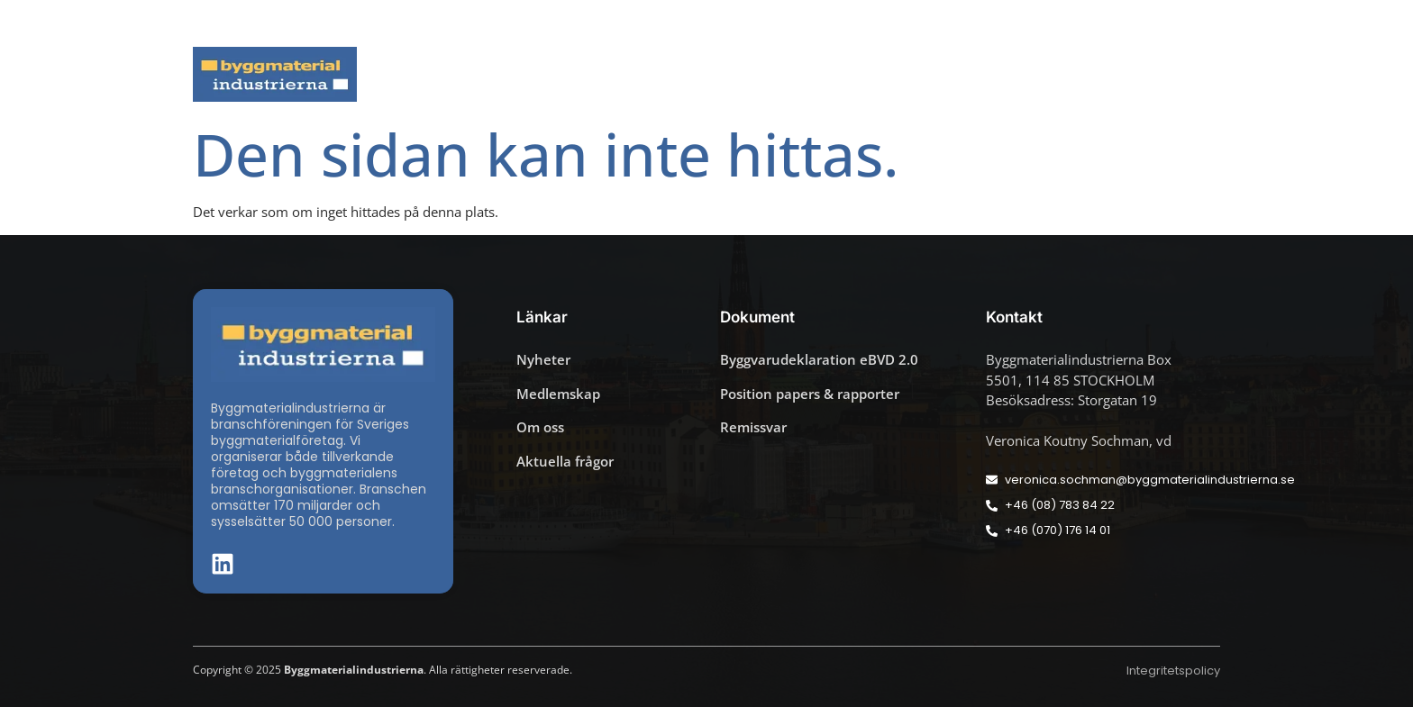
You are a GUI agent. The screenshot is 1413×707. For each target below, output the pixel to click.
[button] (1214, 23)
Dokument (920, 74)
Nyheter (480, 74)
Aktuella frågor (605, 74)
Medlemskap (1057, 74)
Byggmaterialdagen (770, 74)
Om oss (1182, 74)
